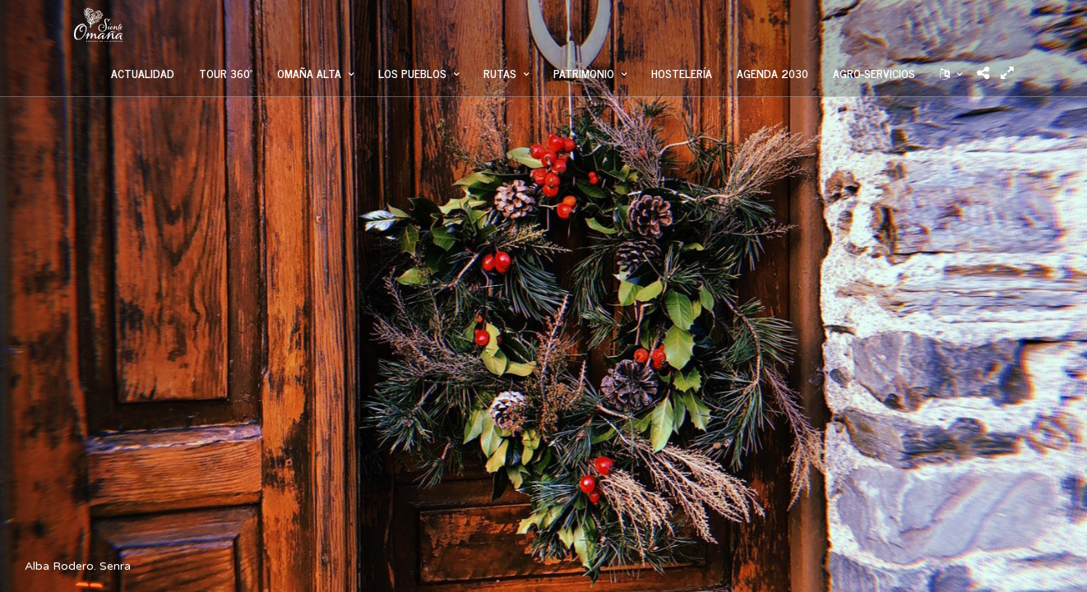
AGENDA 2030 (772, 72)
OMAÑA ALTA (309, 72)
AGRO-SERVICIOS (874, 72)
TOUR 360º (225, 72)
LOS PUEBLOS (412, 72)
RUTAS (499, 72)
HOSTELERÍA (681, 72)
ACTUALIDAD (142, 72)
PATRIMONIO (583, 72)
